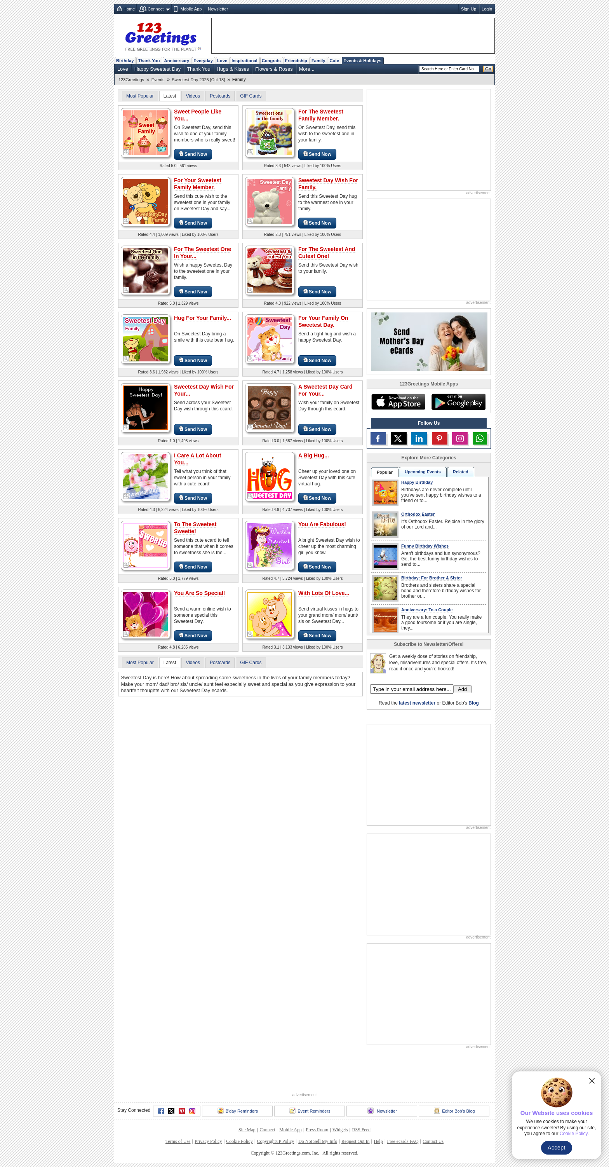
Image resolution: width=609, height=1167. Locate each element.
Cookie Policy (239, 1141)
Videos (193, 96)
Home (129, 9)
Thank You (149, 60)
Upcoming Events (423, 471)
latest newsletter (417, 703)
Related (460, 471)
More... (307, 69)
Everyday (203, 60)
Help (378, 1141)
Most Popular (140, 96)
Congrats (271, 60)
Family (318, 60)
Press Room (317, 1129)
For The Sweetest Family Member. (320, 115)
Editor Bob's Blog (454, 1111)
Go (488, 68)
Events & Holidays (362, 60)
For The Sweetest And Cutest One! (326, 252)
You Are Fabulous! (322, 524)
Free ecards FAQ (402, 1141)
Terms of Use (177, 1141)
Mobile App (191, 9)
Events (158, 79)
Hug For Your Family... (202, 318)
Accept (557, 1147)
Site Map (247, 1129)
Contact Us (433, 1141)
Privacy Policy (208, 1141)
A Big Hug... (313, 455)
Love (222, 60)
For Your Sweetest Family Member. (197, 183)
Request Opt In (355, 1141)
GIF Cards (250, 96)
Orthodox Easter (418, 514)
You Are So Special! (199, 593)
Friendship (296, 60)
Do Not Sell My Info (317, 1141)
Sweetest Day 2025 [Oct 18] (198, 79)
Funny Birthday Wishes (425, 546)
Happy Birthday (417, 482)
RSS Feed (361, 1129)
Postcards (220, 96)
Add (462, 689)
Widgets (340, 1129)
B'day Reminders (238, 1111)
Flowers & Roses (274, 69)
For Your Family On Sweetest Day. (323, 321)
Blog (473, 703)
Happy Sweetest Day (157, 69)
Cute (334, 60)
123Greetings (131, 79)
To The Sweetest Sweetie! (195, 527)
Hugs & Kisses (233, 69)
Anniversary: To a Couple (426, 609)
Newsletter (218, 9)
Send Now (193, 154)
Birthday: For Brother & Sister (431, 578)
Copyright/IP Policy (275, 1141)
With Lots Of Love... (323, 593)
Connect (156, 9)
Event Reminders (309, 1111)
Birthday (125, 60)
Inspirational (244, 60)
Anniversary (177, 60)
